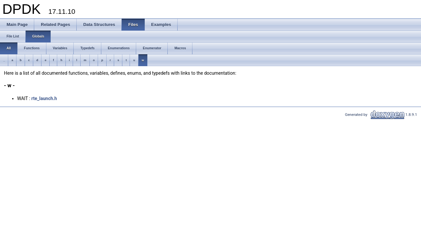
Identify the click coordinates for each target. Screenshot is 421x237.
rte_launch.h (44, 98)
